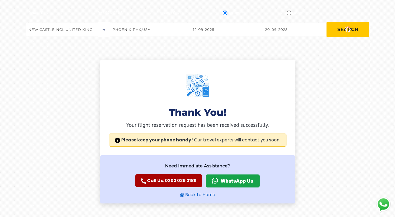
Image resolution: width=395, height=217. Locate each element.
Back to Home (197, 195)
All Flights (236, 13)
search (347, 29)
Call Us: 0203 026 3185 (169, 180)
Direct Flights (304, 13)
